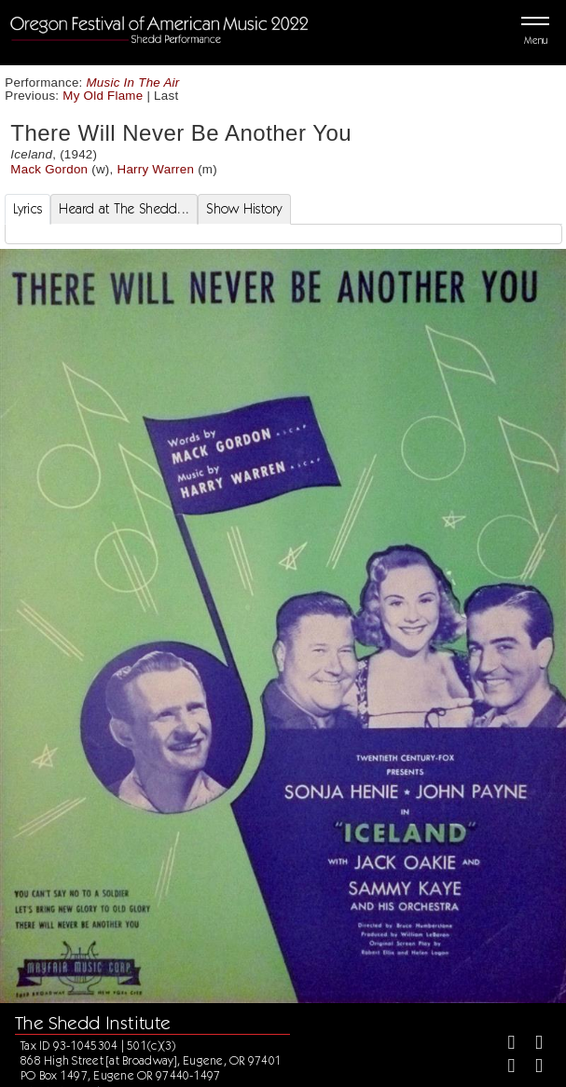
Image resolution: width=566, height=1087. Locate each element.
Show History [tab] (244, 208)
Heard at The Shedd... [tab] (124, 208)
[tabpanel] (283, 234)
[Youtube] (531, 1068)
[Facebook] (504, 1044)
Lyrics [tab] (28, 208)
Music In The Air (133, 82)
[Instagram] (504, 1068)
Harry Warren (155, 169)
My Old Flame (102, 96)
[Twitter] (531, 1044)
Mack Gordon (49, 169)
